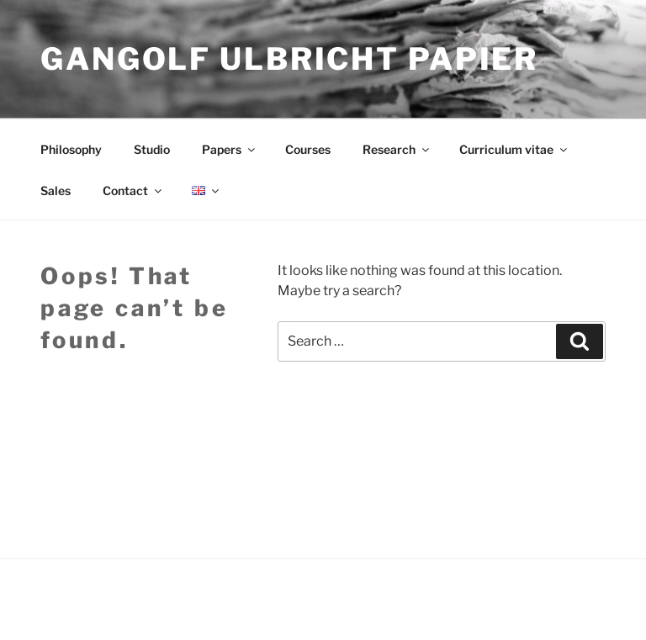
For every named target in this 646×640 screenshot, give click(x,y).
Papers (229, 149)
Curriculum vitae (514, 149)
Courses (308, 149)
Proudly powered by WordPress (119, 600)
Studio (152, 149)
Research (397, 149)
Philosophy (71, 149)
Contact (133, 190)
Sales (55, 190)
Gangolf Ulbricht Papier (289, 58)
